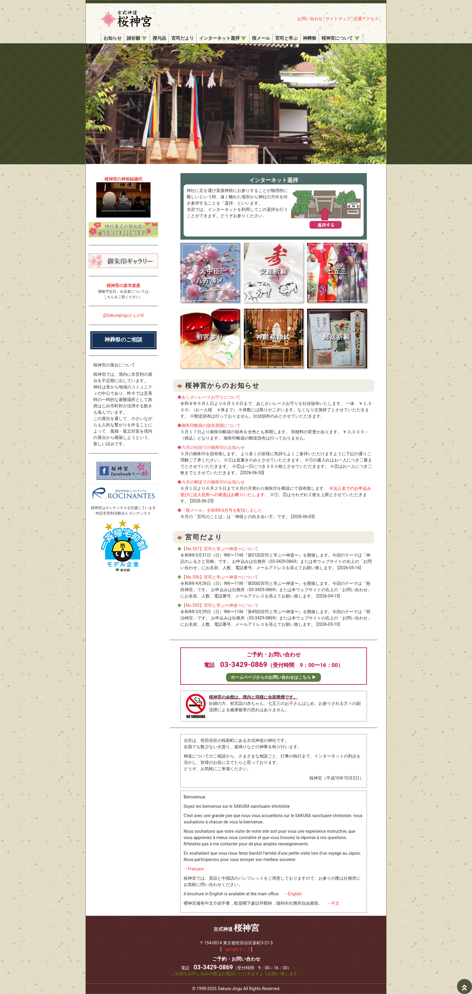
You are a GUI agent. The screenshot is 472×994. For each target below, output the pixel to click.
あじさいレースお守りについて (211, 397)
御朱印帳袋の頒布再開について (211, 425)
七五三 (337, 271)
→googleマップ (236, 949)
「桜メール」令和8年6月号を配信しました (222, 510)
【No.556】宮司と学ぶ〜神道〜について (220, 577)
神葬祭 (309, 38)
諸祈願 (137, 38)
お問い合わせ (310, 18)
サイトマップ (338, 18)
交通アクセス (366, 18)
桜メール (261, 38)
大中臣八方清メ (210, 276)
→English (293, 893)
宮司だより (182, 38)
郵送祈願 (337, 337)
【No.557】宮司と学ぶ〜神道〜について (220, 548)
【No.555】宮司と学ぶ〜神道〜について (220, 605)
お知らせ (113, 38)
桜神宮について (340, 38)
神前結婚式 (273, 337)
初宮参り (210, 337)
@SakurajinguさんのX (123, 315)
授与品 (159, 38)
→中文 (333, 903)
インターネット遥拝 (222, 38)
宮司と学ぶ (286, 38)
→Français (194, 868)
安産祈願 (273, 271)
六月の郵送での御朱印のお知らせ (213, 482)
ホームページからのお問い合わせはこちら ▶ (273, 677)
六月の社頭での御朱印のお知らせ (213, 447)
